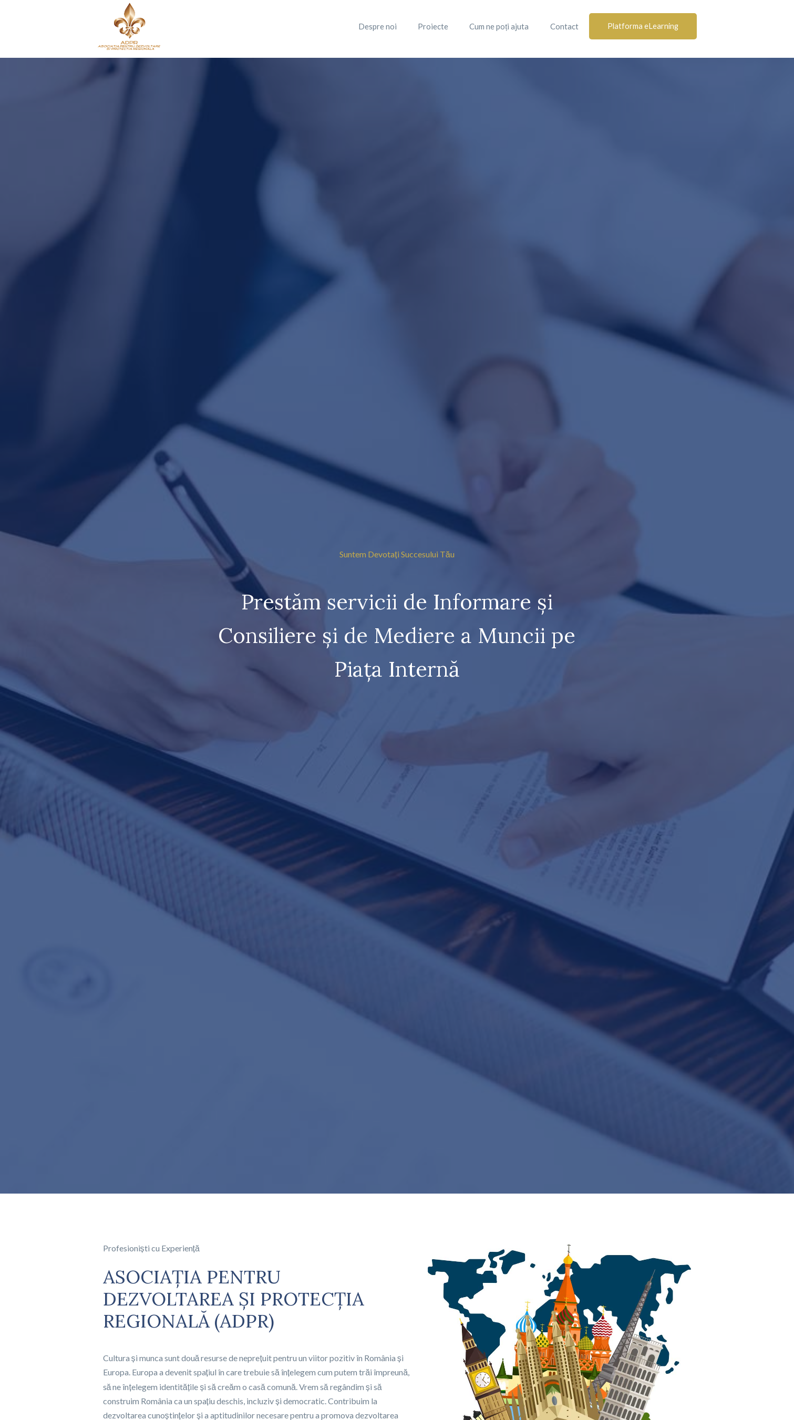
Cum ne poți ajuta (497, 26)
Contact (563, 26)
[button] (642, 26)
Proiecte (431, 26)
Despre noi (376, 26)
